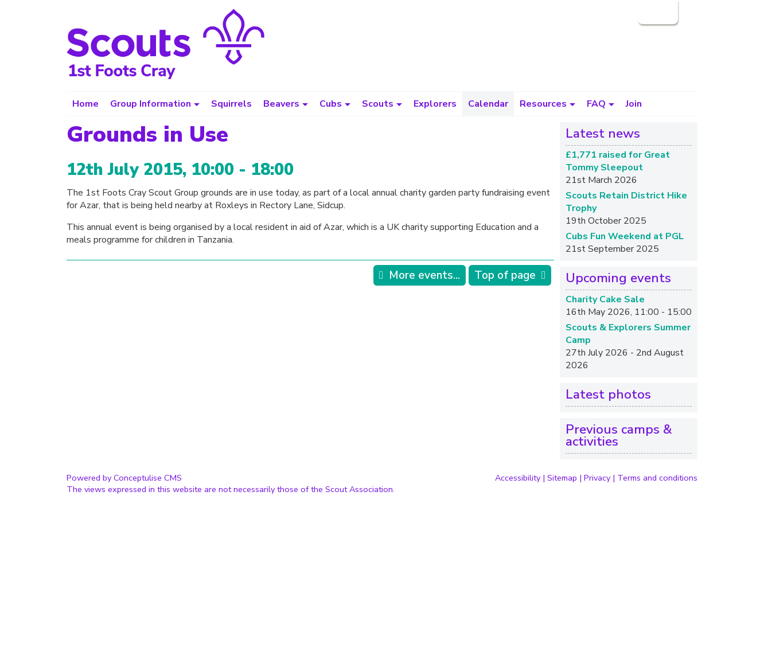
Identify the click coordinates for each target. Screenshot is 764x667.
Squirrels (231, 103)
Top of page (505, 275)
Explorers (435, 103)
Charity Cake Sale (605, 299)
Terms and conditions (657, 477)
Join (634, 103)
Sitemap (562, 477)
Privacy (597, 477)
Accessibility (517, 477)
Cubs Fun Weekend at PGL (625, 236)
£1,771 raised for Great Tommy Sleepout (618, 161)
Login (657, 12)
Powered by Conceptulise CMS (124, 477)
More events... (424, 275)
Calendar (488, 103)
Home (85, 103)
